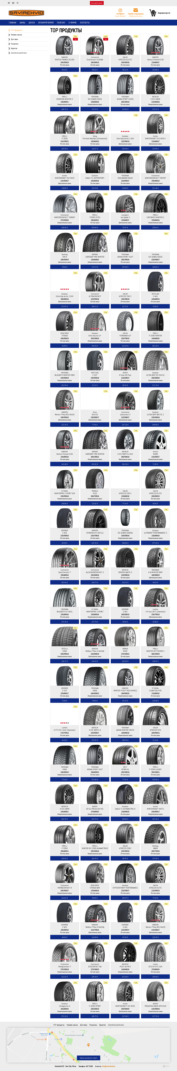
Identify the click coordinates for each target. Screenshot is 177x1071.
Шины (22, 22)
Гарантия (14, 48)
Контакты (84, 22)
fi (17, 3)
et (9, 3)
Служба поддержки (135, 13)
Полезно (61, 22)
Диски (32, 22)
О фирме (73, 22)
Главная (12, 22)
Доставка (14, 39)
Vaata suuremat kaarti (88, 1058)
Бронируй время (96, 3)
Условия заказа (16, 34)
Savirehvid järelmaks (19, 52)
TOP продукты (16, 30)
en (13, 3)
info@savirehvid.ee (135, 16)
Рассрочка (14, 43)
